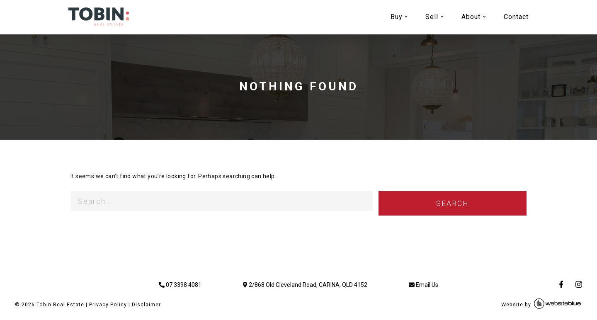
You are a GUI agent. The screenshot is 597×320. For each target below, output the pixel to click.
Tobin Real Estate (60, 304)
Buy (397, 17)
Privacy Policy (108, 304)
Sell (431, 17)
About (471, 17)
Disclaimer (146, 304)
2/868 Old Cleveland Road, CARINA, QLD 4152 (305, 284)
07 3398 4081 (180, 284)
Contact (516, 17)
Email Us (423, 284)
